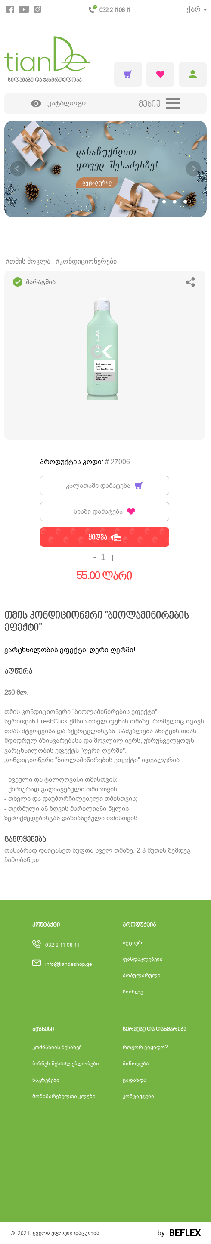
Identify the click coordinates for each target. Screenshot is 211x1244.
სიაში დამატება (104, 511)
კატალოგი (58, 103)
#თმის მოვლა (28, 261)
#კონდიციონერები (86, 261)
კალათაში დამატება (104, 485)
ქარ (193, 9)
